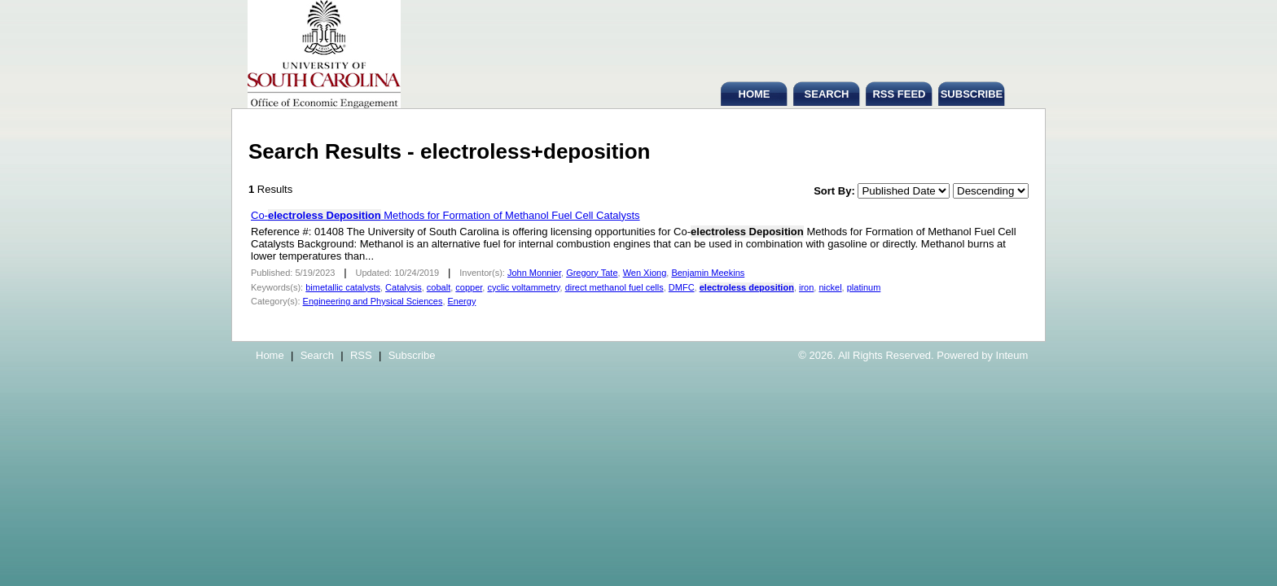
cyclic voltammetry (523, 287)
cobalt (438, 287)
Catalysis (403, 287)
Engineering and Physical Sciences (373, 301)
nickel (829, 287)
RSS (361, 355)
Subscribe (412, 355)
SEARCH (827, 94)
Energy (462, 301)
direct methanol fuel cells (614, 287)
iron (806, 287)
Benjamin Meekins (707, 273)
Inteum (1012, 355)
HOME (754, 94)
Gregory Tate (591, 273)
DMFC (682, 287)
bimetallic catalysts (342, 287)
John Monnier (534, 273)
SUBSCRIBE (972, 94)
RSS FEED (898, 94)
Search (317, 355)
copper (468, 287)
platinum (864, 287)
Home (270, 355)
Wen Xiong (645, 273)
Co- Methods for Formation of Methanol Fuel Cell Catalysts (445, 215)
